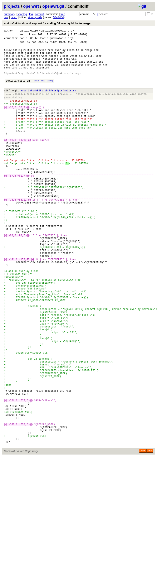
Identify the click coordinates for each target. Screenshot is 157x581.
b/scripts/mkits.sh (62, 100)
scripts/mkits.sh (18, 89)
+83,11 (22, 232)
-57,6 (12, 203)
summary (9, 14)
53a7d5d (58, 17)
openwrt (31, 6)
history (50, 89)
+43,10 (22, 160)
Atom (143, 535)
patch (14, 17)
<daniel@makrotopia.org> (56, 31)
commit (39, 14)
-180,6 (13, 504)
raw (6, 17)
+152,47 (24, 304)
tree (62, 14)
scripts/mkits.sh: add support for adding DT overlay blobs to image (47, 23)
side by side (35, 17)
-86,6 (12, 275)
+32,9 (21, 120)
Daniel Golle (29, 31)
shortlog (22, 14)
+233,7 (23, 504)
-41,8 (12, 160)
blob (43, 89)
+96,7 (21, 275)
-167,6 (13, 475)
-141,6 (13, 304)
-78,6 (12, 232)
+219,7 (23, 475)
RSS (150, 535)
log (31, 14)
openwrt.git (53, 6)
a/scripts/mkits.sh (34, 100)
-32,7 (12, 120)
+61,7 (21, 203)
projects (12, 6)
